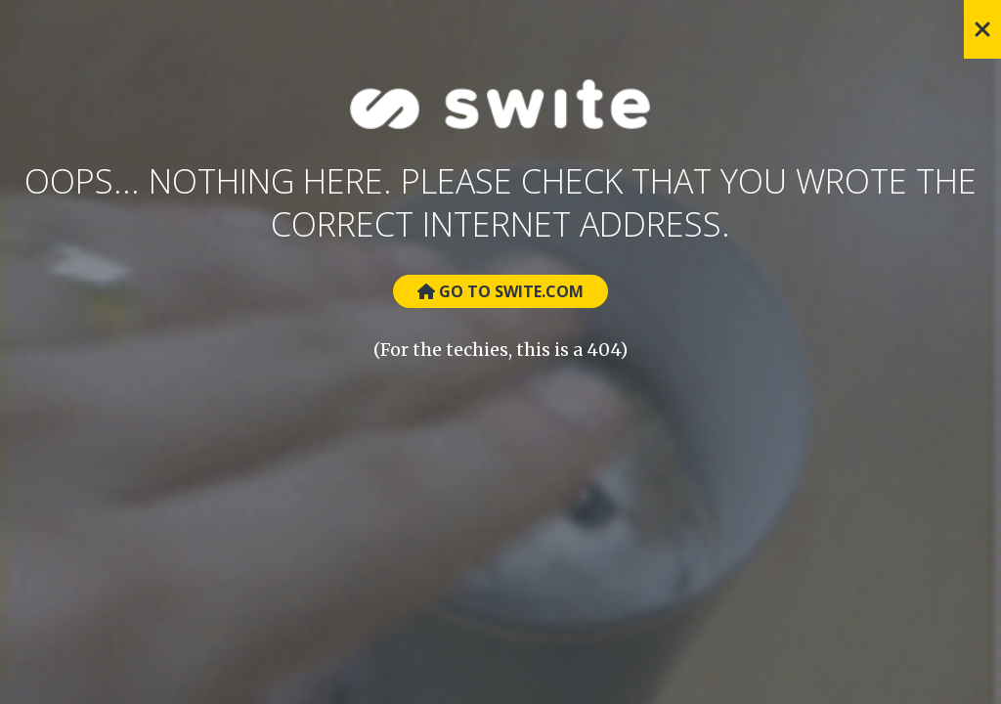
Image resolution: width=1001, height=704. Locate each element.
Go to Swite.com (500, 291)
